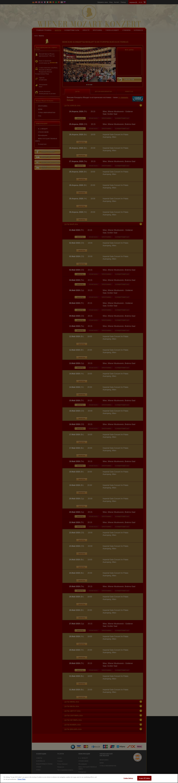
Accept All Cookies (144, 778)
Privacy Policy (22, 779)
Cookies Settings (128, 778)
